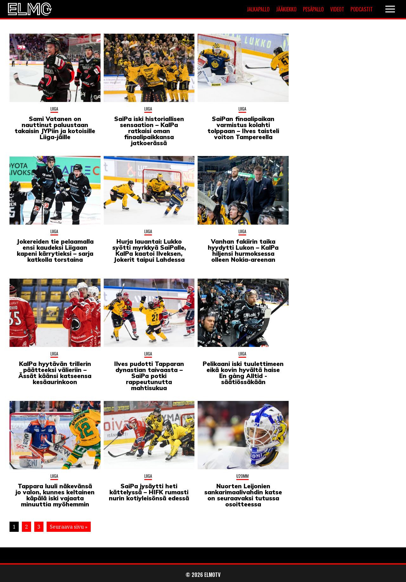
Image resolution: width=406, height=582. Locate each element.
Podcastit (361, 9)
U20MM (242, 476)
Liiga (54, 108)
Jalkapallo (258, 9)
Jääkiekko (286, 9)
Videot (337, 9)
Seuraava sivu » (69, 526)
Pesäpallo (313, 9)
